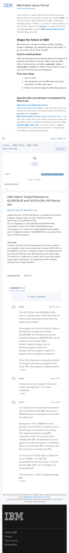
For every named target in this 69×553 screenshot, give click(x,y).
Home (6, 145)
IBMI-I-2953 (18, 145)
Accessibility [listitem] (11, 544)
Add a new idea (9, 148)
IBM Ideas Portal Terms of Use (37, 497)
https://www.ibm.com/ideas (30, 108)
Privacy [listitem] (8, 536)
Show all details (34, 180)
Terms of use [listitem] (11, 540)
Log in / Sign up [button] (58, 138)
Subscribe (60, 149)
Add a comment (37, 296)
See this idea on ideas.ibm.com (22, 210)
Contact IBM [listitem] (11, 532)
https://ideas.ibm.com (51, 116)
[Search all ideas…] (21, 138)
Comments (17, 288)
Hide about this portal (26, 8)
